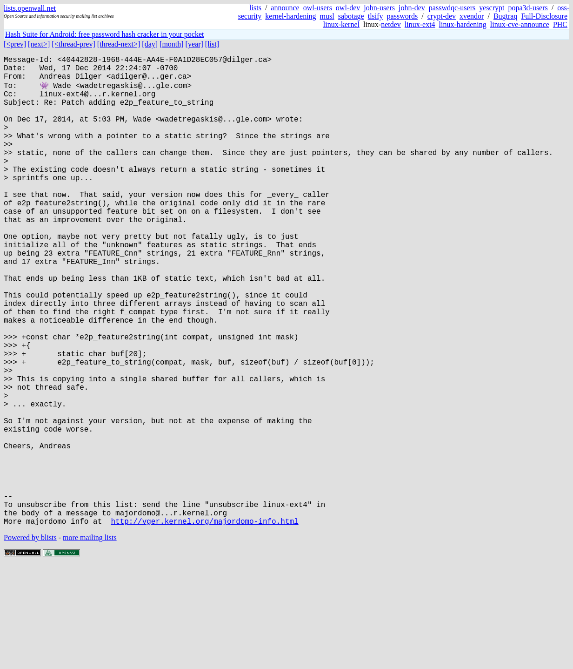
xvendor (472, 16)
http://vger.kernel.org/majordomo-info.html (204, 624)
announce (285, 8)
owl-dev (348, 8)
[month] (172, 44)
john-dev (412, 8)
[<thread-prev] (73, 44)
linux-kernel (341, 24)
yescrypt (491, 8)
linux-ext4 (420, 24)
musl (327, 16)
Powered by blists (30, 641)
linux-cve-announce (519, 24)
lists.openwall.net (30, 8)
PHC (560, 24)
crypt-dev (441, 16)
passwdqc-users (452, 8)
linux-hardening (462, 24)
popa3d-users (527, 8)
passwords (402, 16)
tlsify (375, 16)
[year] (194, 44)
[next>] (39, 44)
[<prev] (15, 44)
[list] (212, 44)
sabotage (351, 16)
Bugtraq (505, 16)
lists (255, 8)
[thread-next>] (118, 44)
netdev (391, 24)
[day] (150, 44)
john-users (379, 8)
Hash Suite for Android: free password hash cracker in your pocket (104, 34)
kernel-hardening (290, 16)
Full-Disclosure (544, 16)
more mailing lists (90, 641)
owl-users (317, 8)
